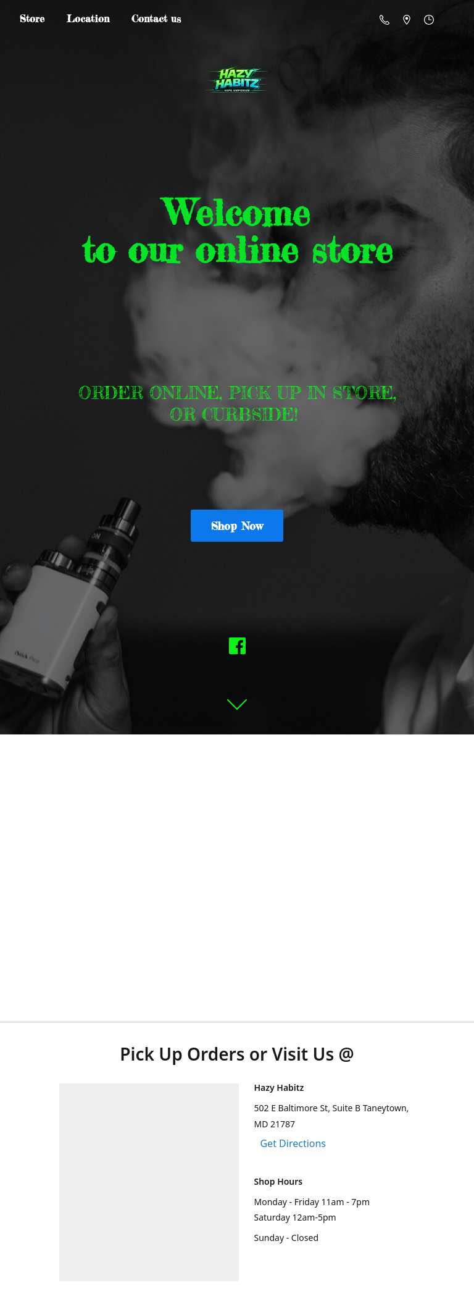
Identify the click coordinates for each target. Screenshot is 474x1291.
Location (88, 18)
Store (32, 18)
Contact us (156, 18)
